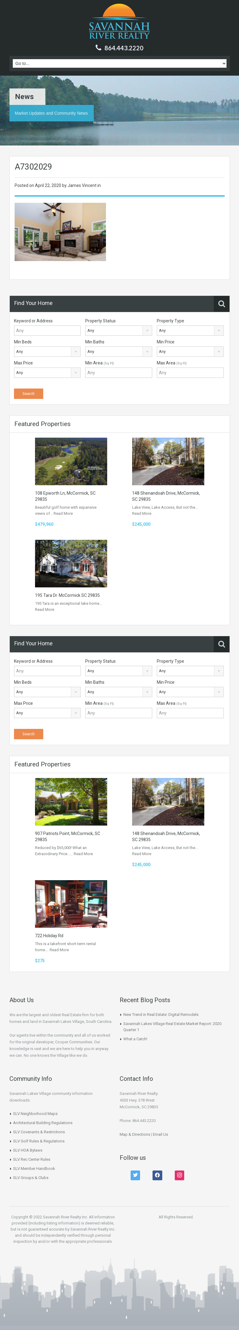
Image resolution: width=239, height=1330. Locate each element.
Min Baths (94, 341)
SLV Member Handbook (34, 1168)
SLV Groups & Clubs (30, 1177)
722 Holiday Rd (49, 935)
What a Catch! (135, 1039)
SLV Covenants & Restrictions (39, 1132)
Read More (63, 513)
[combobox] (118, 330)
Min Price (165, 341)
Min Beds (23, 341)
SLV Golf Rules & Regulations (39, 1141)
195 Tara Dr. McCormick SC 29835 (67, 595)
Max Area (172, 362)
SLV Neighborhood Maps (35, 1113)
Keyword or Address (33, 320)
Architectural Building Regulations (42, 1122)
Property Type (170, 320)
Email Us (160, 1134)
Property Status (100, 320)
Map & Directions (135, 1134)
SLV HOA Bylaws (27, 1150)
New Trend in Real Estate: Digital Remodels (161, 1014)
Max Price (23, 362)
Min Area (99, 362)
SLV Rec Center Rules (31, 1159)
